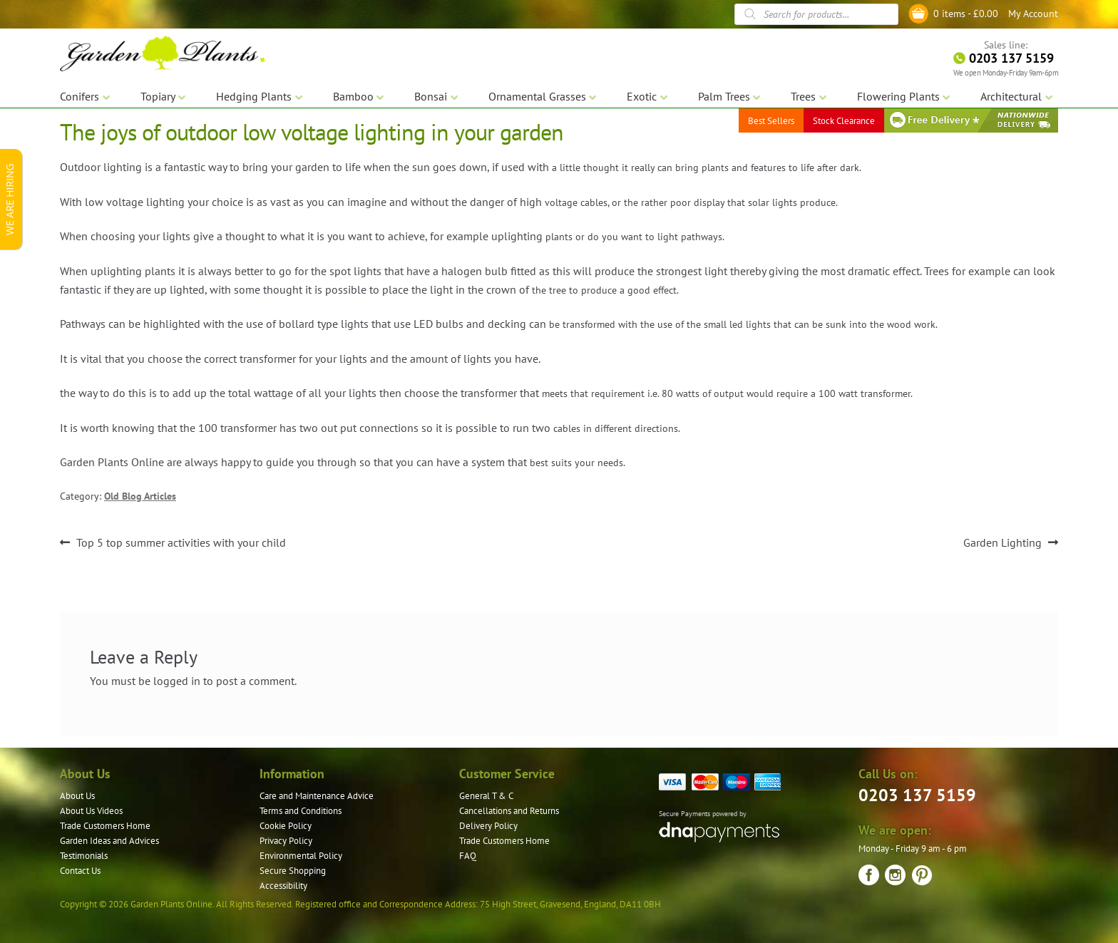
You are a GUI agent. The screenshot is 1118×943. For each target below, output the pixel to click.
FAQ (467, 856)
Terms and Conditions (301, 811)
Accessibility (283, 886)
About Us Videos (91, 811)
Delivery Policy (488, 826)
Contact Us (80, 871)
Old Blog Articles (140, 496)
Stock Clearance (844, 121)
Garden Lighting (1002, 543)
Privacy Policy (286, 841)
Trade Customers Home (105, 826)
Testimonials (84, 856)
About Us (77, 796)
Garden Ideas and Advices (109, 841)
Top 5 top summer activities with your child (181, 543)
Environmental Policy (301, 856)
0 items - (965, 13)
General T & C (486, 796)
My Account (1033, 13)
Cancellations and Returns (509, 811)
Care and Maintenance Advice (317, 796)
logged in (176, 681)
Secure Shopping (293, 871)
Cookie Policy (286, 826)
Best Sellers (771, 121)
